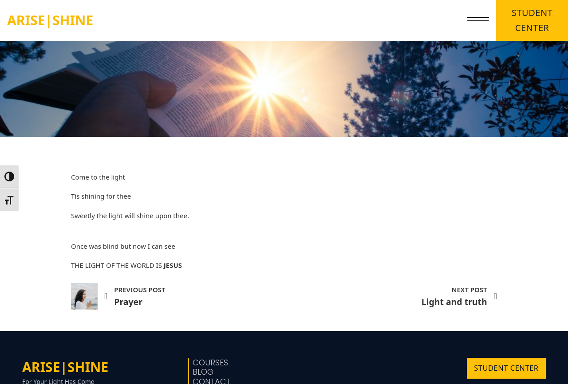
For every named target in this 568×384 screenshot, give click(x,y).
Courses (210, 363)
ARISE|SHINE (50, 20)
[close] (478, 20)
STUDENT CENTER (532, 20)
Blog (203, 372)
